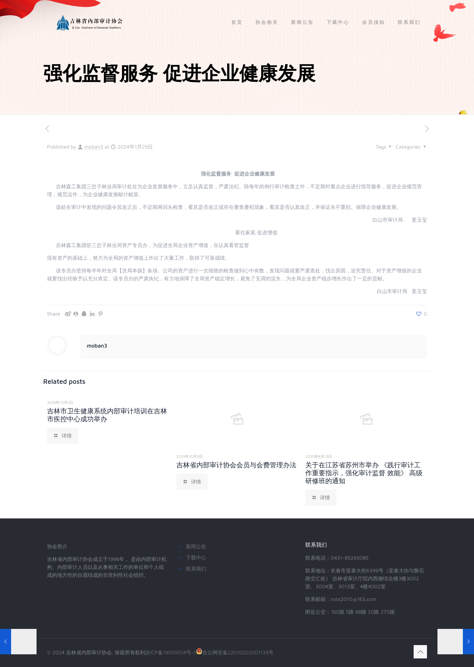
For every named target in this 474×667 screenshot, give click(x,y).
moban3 (93, 147)
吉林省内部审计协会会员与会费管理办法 (236, 465)
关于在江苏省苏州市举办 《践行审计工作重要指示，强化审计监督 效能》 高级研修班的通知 (364, 472)
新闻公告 (196, 546)
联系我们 (196, 568)
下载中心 (196, 557)
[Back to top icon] (420, 651)
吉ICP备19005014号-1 (170, 652)
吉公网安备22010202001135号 (235, 652)
